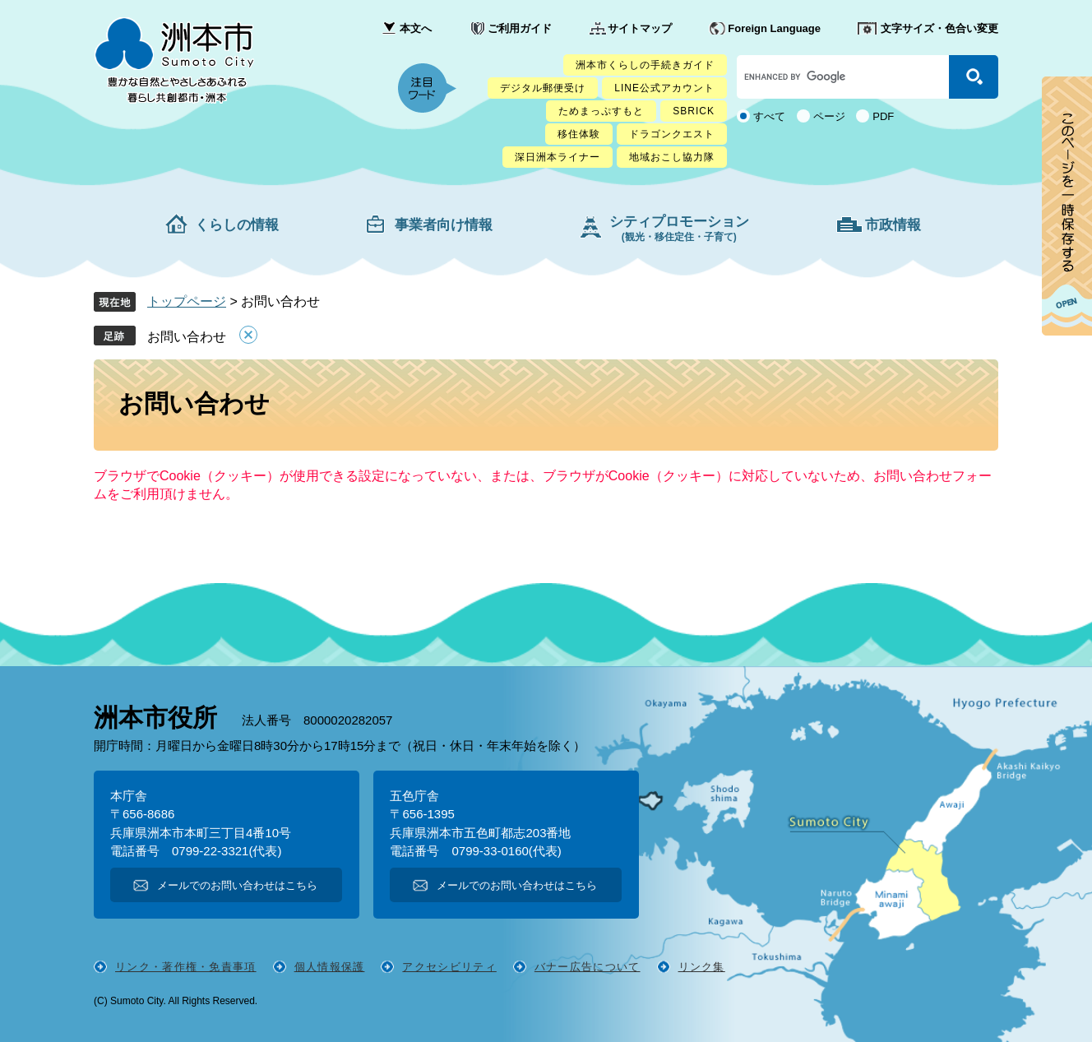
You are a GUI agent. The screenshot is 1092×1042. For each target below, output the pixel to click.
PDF (883, 116)
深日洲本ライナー (557, 157)
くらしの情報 (237, 225)
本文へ (416, 28)
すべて (769, 116)
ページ (829, 116)
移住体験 (579, 134)
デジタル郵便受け (542, 88)
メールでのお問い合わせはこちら (237, 885)
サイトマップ (640, 28)
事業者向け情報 (444, 225)
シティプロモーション (679, 228)
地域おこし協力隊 (672, 157)
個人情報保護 (329, 967)
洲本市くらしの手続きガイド (645, 65)
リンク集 (701, 967)
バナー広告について (587, 967)
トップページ (186, 301)
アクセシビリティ (449, 967)
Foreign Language (774, 28)
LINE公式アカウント (664, 88)
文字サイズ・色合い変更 (939, 28)
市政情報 (893, 225)
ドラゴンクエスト (672, 134)
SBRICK (694, 111)
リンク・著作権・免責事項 (186, 967)
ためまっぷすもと (601, 111)
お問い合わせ (186, 337)
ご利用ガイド (520, 28)
